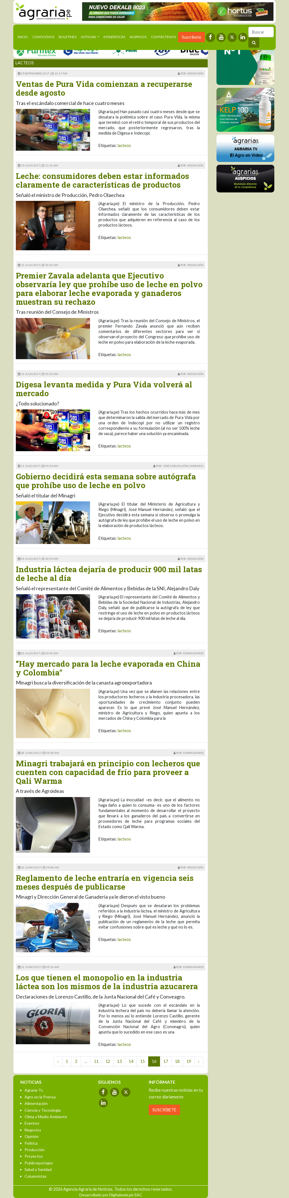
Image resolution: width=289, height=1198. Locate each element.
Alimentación (36, 1103)
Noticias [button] (89, 37)
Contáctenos (163, 37)
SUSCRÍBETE (164, 1109)
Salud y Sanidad (38, 1169)
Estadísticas (114, 37)
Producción (35, 1149)
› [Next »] (199, 1061)
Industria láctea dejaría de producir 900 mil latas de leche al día (109, 573)
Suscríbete (191, 37)
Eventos (32, 1123)
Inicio (24, 36)
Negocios (33, 1129)
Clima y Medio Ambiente (46, 1116)
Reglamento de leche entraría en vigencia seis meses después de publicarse (105, 882)
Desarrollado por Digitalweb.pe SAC (110, 1194)
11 (96, 1061)
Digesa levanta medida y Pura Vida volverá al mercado (104, 388)
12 (108, 1061)
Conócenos (43, 37)
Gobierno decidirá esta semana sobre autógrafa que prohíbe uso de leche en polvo (106, 480)
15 (142, 1061)
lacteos (124, 145)
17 (165, 1061)
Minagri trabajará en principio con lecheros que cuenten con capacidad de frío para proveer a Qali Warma (108, 772)
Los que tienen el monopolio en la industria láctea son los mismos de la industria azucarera (107, 981)
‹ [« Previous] (58, 1061)
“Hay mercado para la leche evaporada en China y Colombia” (108, 668)
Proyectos (34, 1156)
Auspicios (138, 37)
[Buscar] (261, 32)
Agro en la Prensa (40, 1096)
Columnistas (36, 1176)
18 (177, 1061)
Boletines (67, 37)
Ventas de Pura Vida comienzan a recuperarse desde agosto (104, 88)
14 (131, 1061)
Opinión (32, 1136)
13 (119, 1061)
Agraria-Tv (34, 1090)
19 (189, 1061)
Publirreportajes (39, 1162)
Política (31, 1143)
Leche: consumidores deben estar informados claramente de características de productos (102, 180)
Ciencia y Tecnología (43, 1110)
